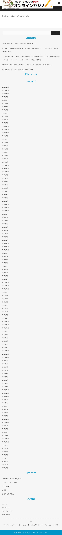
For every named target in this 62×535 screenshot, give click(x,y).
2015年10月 (5, 442)
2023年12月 (5, 165)
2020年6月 (5, 302)
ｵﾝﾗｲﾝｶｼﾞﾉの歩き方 (9, 525)
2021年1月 (5, 279)
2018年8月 (5, 364)
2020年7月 (5, 298)
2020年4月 (5, 308)
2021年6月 (5, 263)
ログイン (4, 504)
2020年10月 (5, 289)
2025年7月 (5, 103)
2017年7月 (5, 406)
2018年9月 (5, 360)
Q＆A (41, 525)
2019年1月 (5, 347)
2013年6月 (5, 461)
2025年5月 (5, 110)
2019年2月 (5, 344)
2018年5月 (5, 373)
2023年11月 (5, 168)
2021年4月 (5, 269)
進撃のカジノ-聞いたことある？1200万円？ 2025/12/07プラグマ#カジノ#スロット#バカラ (27, 65)
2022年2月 (5, 237)
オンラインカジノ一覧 (22, 525)
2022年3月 (5, 233)
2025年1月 (5, 123)
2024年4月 (5, 152)
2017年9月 (5, 399)
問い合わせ (48, 525)
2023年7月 (5, 181)
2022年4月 (5, 230)
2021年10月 (5, 250)
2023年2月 (5, 198)
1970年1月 (5, 468)
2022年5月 (5, 227)
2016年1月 (5, 435)
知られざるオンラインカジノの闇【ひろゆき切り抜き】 (17, 69)
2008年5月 (5, 464)
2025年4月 (5, 113)
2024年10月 (5, 132)
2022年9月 (5, 214)
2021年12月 (5, 243)
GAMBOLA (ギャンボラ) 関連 (11, 478)
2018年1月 (5, 386)
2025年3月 (5, 116)
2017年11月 (5, 393)
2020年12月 (5, 282)
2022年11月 (5, 207)
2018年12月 (5, 351)
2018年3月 (5, 380)
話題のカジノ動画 (8, 494)
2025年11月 (5, 90)
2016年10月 (5, 422)
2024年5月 (5, 149)
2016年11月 (5, 419)
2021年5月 (5, 266)
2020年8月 (5, 295)
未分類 (4, 490)
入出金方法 (34, 525)
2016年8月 (5, 425)
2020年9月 (5, 292)
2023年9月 (5, 175)
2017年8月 (5, 403)
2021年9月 (5, 253)
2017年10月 (5, 396)
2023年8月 (5, 178)
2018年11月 (5, 354)
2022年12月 (5, 204)
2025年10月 (5, 93)
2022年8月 (5, 217)
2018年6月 (5, 370)
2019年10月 (5, 328)
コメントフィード (7, 511)
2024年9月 (5, 136)
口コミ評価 (5, 486)
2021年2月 (5, 276)
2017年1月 (5, 416)
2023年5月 (5, 188)
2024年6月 (5, 146)
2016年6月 (5, 429)
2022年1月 (5, 240)
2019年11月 (5, 325)
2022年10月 (5, 211)
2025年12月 (5, 87)
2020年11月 (5, 285)
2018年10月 (5, 357)
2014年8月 (5, 445)
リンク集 (55, 525)
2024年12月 (5, 126)
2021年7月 (5, 259)
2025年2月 (5, 119)
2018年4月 (5, 377)
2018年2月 (5, 383)
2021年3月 (5, 272)
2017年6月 (5, 409)
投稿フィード (6, 507)
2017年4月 (5, 412)
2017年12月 (5, 390)
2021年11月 (5, 246)
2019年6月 (5, 341)
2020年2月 (5, 315)
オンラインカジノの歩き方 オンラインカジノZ (35, 532)
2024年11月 (5, 129)
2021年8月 (5, 256)
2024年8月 (5, 139)
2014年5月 (5, 448)
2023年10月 (5, 172)
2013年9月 (5, 455)
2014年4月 (5, 451)
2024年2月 (5, 158)
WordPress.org (6, 514)
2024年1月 (5, 162)
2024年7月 (5, 142)
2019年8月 (5, 334)
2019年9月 (5, 331)
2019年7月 (5, 338)
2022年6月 (5, 224)
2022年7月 (5, 220)
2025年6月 (5, 106)
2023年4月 (5, 191)
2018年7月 (5, 367)
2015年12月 (5, 439)
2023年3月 (5, 194)
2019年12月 (5, 321)
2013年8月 (5, 458)
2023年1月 (5, 201)
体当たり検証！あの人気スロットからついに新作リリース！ (19, 43)
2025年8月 (5, 100)
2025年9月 (5, 97)
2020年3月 (5, 311)
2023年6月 (5, 185)
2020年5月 (5, 305)
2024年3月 (5, 155)
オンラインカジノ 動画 (9, 482)
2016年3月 (5, 432)
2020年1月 (5, 318)
